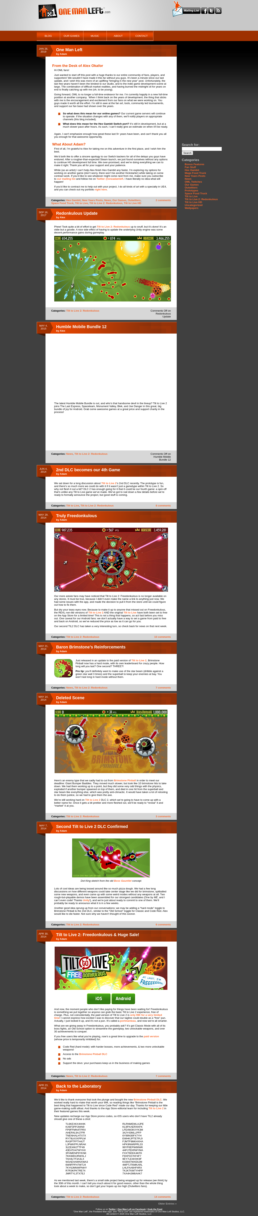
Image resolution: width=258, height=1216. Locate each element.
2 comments (163, 200)
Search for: (190, 145)
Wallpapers (192, 208)
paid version (151, 1036)
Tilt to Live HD (132, 203)
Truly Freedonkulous (76, 515)
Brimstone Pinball (124, 780)
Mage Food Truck (195, 173)
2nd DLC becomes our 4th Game (88, 470)
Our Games (71, 35)
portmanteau (128, 1020)
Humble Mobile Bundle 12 (81, 326)
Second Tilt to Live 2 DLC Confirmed (92, 826)
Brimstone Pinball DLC (93, 1054)
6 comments (163, 924)
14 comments (162, 1196)
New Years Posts (92, 200)
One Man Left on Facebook (132, 1209)
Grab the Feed (155, 1209)
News (107, 200)
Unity (86, 900)
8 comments (163, 505)
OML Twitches (193, 181)
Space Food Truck (62, 203)
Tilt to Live (81, 203)
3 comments (163, 816)
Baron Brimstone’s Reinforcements (91, 647)
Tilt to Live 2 (108, 483)
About (118, 35)
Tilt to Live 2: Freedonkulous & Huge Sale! (97, 934)
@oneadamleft (114, 178)
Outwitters (134, 200)
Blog (48, 35)
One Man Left (69, 49)
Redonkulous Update (77, 213)
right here (101, 189)
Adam (63, 54)
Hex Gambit (73, 200)
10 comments (162, 636)
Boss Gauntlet (122, 880)
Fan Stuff (190, 167)
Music (95, 35)
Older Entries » (167, 1203)
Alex (62, 217)
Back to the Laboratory (78, 1086)
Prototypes (191, 190)
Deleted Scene (70, 698)
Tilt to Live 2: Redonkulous (105, 203)
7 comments (163, 687)
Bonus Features (194, 164)
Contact (141, 35)
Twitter (112, 1209)
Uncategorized (194, 205)
